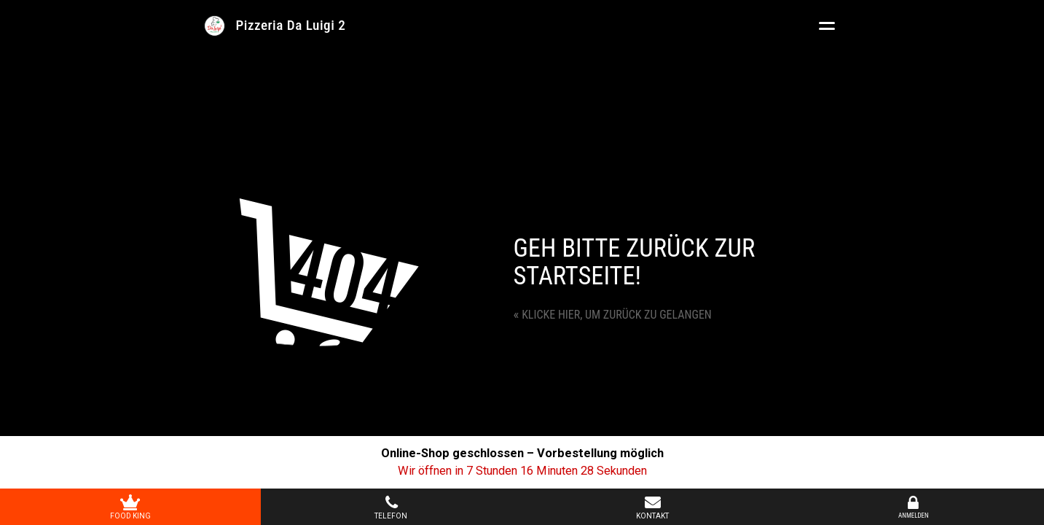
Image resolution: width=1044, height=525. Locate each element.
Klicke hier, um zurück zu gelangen (613, 315)
